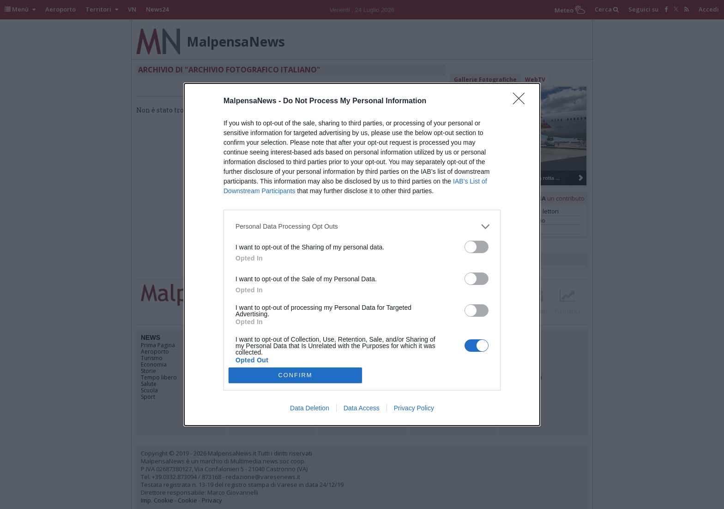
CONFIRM (295, 375)
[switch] (477, 247)
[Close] (522, 101)
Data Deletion (309, 408)
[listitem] (362, 226)
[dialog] (362, 254)
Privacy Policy (414, 408)
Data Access (362, 408)
